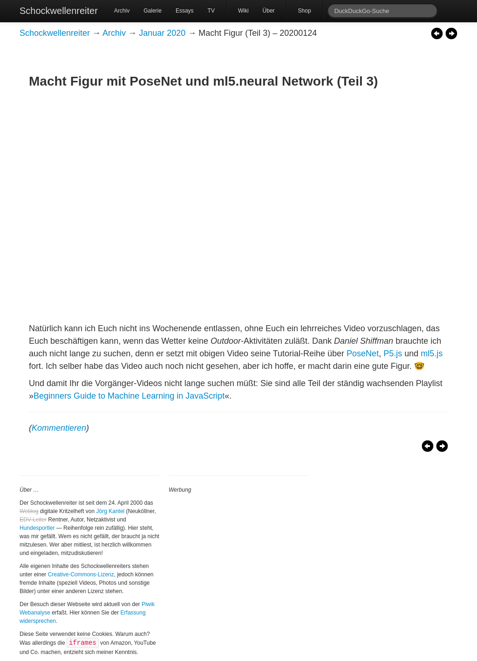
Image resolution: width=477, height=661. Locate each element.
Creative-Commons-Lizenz (81, 574)
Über (269, 10)
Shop (304, 10)
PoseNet (363, 353)
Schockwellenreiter (59, 11)
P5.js (392, 353)
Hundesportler (37, 528)
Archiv (121, 10)
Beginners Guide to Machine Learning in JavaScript (129, 396)
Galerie (152, 10)
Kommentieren (59, 428)
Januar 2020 (162, 33)
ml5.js (432, 353)
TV (211, 10)
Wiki (243, 10)
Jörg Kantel (110, 511)
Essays (185, 10)
